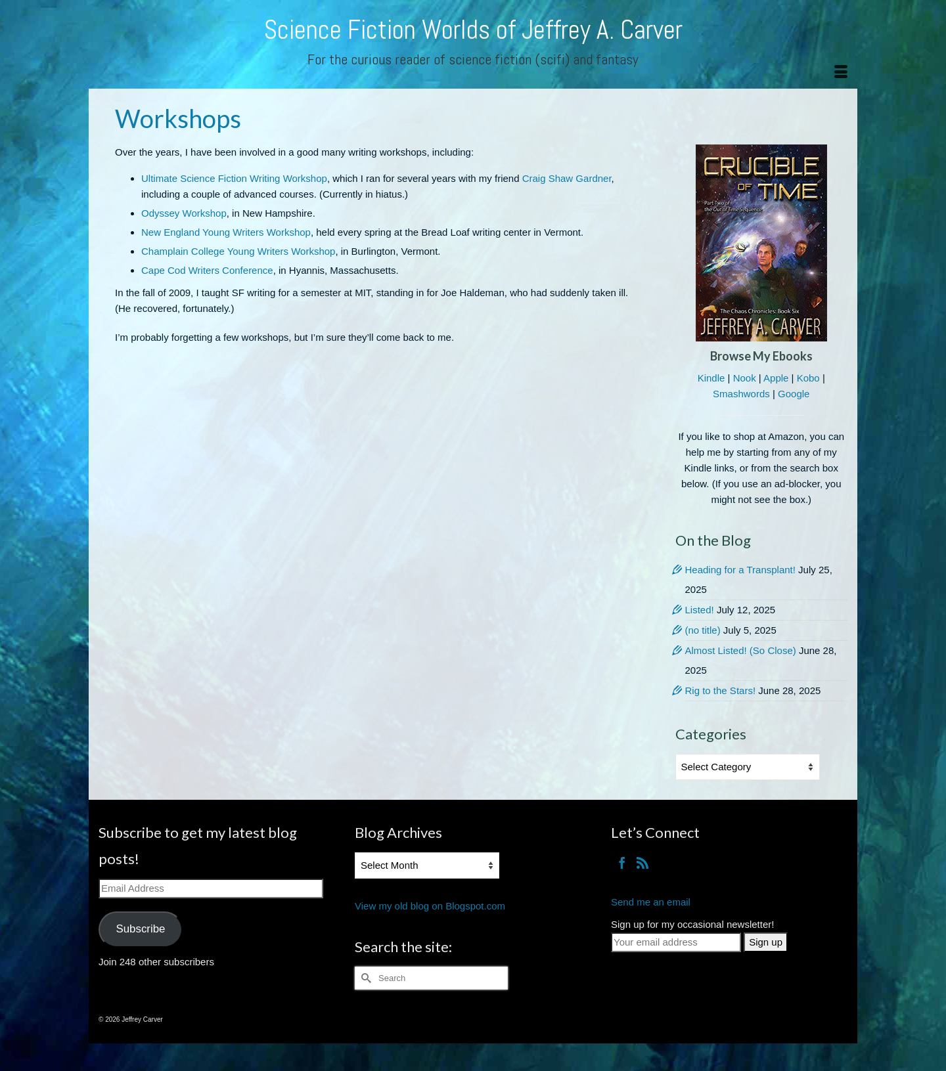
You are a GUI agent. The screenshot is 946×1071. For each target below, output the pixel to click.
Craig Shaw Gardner (567, 178)
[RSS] (642, 862)
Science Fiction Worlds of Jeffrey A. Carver (473, 30)
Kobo (808, 377)
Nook (744, 377)
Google (793, 393)
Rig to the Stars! (720, 690)
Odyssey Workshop (184, 213)
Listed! (699, 609)
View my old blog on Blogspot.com (430, 905)
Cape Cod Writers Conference (207, 270)
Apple (775, 377)
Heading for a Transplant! (740, 569)
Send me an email (650, 901)
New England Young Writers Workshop (226, 232)
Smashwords (741, 393)
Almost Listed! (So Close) (740, 650)
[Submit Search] (364, 978)
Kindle (711, 377)
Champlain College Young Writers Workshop (238, 251)
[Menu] (840, 72)
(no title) (703, 630)
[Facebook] (622, 862)
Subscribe (140, 929)
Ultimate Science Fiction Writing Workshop (234, 178)
